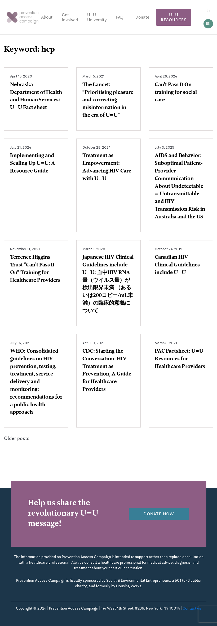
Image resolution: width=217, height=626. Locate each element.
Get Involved (70, 17)
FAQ (119, 17)
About (46, 17)
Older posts (16, 438)
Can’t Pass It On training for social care (176, 93)
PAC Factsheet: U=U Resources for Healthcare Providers (180, 359)
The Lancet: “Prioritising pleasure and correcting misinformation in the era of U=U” (107, 100)
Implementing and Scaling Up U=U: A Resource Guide (32, 163)
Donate (142, 17)
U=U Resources (174, 17)
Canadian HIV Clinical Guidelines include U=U (177, 265)
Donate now (159, 513)
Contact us (192, 608)
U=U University (97, 17)
